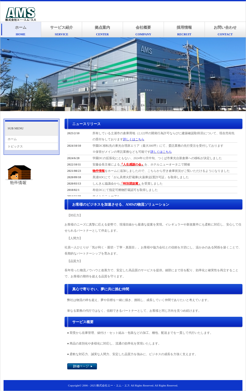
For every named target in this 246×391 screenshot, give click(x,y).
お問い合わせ (225, 30)
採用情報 (184, 30)
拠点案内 (102, 30)
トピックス (15, 146)
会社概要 (143, 30)
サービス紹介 (61, 30)
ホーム (20, 30)
